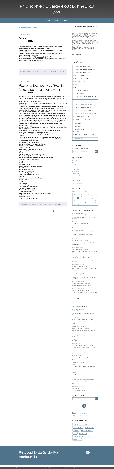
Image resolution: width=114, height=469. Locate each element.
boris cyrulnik (54, 70)
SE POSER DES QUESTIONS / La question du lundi (84, 135)
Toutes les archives (77, 183)
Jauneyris (75, 257)
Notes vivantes (82, 215)
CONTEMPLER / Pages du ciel (82, 72)
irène (74, 249)
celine (74, 266)
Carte (76, 298)
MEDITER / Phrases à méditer (82, 116)
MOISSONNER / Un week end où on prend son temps (85, 130)
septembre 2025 (76, 180)
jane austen (28, 73)
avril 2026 (74, 165)
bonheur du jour (89, 427)
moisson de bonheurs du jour (80, 424)
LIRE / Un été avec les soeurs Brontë (85, 101)
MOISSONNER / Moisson (41, 70)
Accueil (47, 21)
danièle (74, 275)
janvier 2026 (75, 171)
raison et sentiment (57, 71)
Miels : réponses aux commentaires (83, 379)
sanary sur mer (77, 439)
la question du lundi (86, 430)
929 (73, 336)
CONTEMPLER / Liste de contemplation (85, 69)
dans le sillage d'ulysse (37, 73)
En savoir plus (74, 467)
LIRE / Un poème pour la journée (84, 110)
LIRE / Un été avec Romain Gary (84, 104)
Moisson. (25, 38)
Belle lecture (76, 388)
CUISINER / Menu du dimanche (83, 78)
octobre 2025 (75, 178)
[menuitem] (47, 20)
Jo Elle (74, 223)
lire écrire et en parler (47, 204)
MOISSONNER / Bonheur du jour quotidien (82, 120)
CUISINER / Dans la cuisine (82, 75)
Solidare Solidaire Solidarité (80, 328)
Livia (73, 215)
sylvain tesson (47, 73)
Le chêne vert (76, 232)
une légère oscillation (28, 204)
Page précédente (46, 211)
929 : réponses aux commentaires (82, 319)
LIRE (76, 87)
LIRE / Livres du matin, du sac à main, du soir (46, 203)
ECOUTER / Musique (80, 81)
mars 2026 (75, 167)
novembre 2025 (76, 176)
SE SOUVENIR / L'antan (81, 139)
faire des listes (38, 204)
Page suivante (64, 211)
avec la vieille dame (78, 427)
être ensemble (83, 433)
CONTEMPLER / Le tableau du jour (84, 66)
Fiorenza (75, 283)
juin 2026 (74, 160)
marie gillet (76, 430)
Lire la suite (75, 57)
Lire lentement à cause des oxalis (82, 345)
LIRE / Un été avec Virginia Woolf (84, 107)
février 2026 (75, 169)
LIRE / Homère (80, 93)
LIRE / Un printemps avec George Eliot (86, 113)
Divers (74, 372)
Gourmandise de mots (82, 90)
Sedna (74, 240)
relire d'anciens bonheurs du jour (81, 436)
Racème (75, 364)
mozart (75, 433)
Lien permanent (24, 70)
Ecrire (76, 84)
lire (93, 436)
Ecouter (21, 47)
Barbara (74, 290)
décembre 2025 (76, 173)
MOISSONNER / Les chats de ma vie (84, 124)
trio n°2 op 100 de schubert (45, 71)
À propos (66, 21)
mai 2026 (74, 162)
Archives (56, 21)
